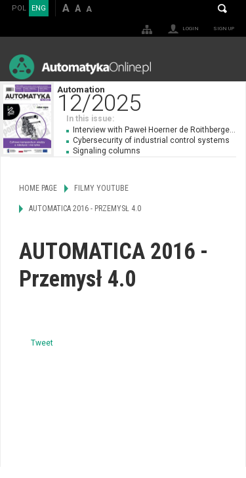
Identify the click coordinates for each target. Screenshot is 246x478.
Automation (151, 97)
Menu (223, 66)
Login (190, 28)
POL (19, 8)
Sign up (223, 28)
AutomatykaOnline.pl (80, 66)
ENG (38, 8)
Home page (38, 188)
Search (222, 8)
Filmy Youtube (101, 188)
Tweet (42, 343)
